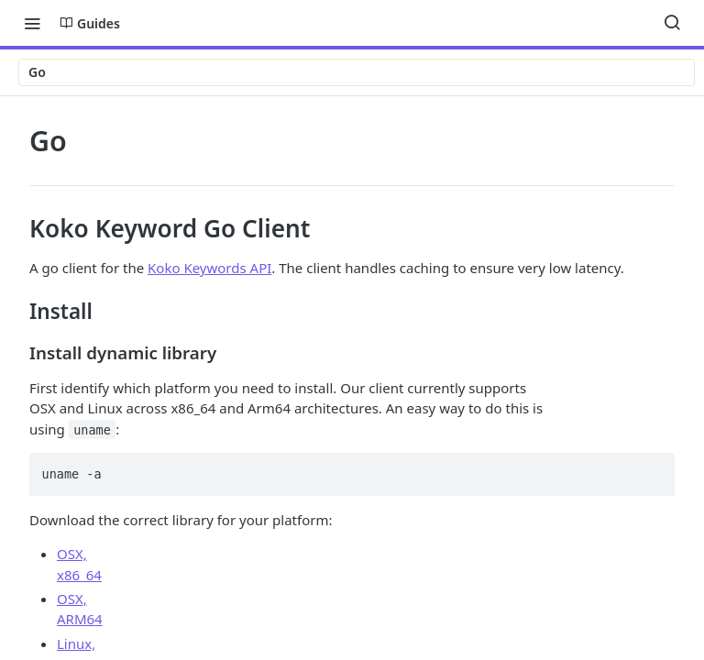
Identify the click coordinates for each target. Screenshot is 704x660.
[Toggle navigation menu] (32, 23)
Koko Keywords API (209, 267)
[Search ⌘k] (672, 23)
